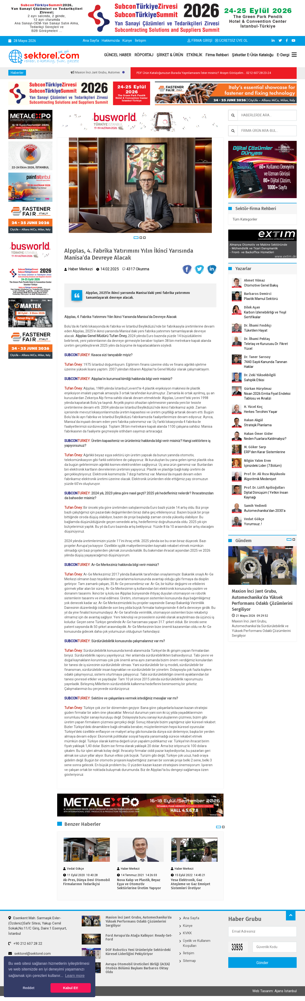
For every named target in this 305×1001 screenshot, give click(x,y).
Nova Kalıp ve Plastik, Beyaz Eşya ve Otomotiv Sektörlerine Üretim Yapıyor (139, 884)
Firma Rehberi (217, 55)
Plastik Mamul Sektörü (261, 299)
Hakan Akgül (253, 420)
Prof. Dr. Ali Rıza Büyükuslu (264, 474)
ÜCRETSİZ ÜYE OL (231, 40)
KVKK (187, 933)
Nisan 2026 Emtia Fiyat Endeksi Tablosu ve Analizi (267, 396)
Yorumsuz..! (253, 524)
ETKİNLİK (194, 55)
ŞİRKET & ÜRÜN (170, 55)
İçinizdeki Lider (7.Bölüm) (263, 465)
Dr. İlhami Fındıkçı (257, 325)
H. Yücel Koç (253, 407)
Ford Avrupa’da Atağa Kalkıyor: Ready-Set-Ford (139, 938)
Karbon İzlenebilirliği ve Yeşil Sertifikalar (265, 314)
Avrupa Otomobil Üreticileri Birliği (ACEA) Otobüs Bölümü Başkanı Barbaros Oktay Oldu (138, 968)
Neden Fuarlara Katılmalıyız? (265, 439)
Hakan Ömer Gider (258, 434)
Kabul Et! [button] (70, 988)
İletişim (140, 40)
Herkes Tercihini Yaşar (260, 412)
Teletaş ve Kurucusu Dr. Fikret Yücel (266, 346)
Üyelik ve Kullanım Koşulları (196, 943)
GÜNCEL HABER (117, 55)
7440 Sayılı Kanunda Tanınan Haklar (265, 364)
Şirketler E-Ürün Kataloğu (252, 55)
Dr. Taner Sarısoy (257, 357)
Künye (127, 40)
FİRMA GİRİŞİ (200, 40)
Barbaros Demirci (257, 294)
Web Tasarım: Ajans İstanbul (274, 991)
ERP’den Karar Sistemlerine (264, 452)
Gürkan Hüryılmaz (258, 389)
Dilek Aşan (252, 307)
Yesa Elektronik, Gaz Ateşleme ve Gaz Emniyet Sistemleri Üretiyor (190, 884)
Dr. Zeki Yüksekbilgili (260, 375)
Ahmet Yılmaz (254, 280)
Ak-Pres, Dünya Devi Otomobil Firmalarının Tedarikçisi (86, 882)
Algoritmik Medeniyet (260, 479)
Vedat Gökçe (254, 519)
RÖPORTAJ (143, 55)
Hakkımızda (111, 40)
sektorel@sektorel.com (29, 953)
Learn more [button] (75, 976)
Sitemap (189, 961)
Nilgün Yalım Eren (257, 461)
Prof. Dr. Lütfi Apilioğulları (264, 488)
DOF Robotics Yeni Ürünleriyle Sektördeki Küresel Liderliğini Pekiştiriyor (138, 952)
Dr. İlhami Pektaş (257, 339)
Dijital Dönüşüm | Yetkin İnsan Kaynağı (266, 495)
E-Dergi (283, 55)
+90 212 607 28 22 (25, 943)
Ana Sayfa (91, 40)
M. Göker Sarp (255, 447)
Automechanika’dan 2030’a (264, 511)
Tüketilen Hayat (257, 330)
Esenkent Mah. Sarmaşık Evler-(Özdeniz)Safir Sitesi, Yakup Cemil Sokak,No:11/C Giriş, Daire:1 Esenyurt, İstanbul (37, 925)
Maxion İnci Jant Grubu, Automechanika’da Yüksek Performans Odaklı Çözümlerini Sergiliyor (262, 600)
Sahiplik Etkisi (254, 380)
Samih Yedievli (255, 506)
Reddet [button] (28, 988)
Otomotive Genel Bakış (261, 285)
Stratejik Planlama (258, 425)
